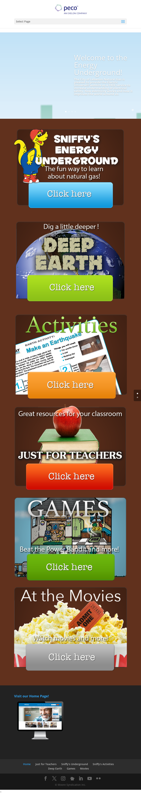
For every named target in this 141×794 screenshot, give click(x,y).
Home (27, 764)
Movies (84, 768)
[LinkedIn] (81, 778)
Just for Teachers (46, 764)
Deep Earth (55, 768)
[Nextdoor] (72, 779)
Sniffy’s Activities (103, 764)
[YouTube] (89, 778)
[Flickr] (98, 778)
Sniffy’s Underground (74, 764)
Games (71, 768)
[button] (123, 22)
